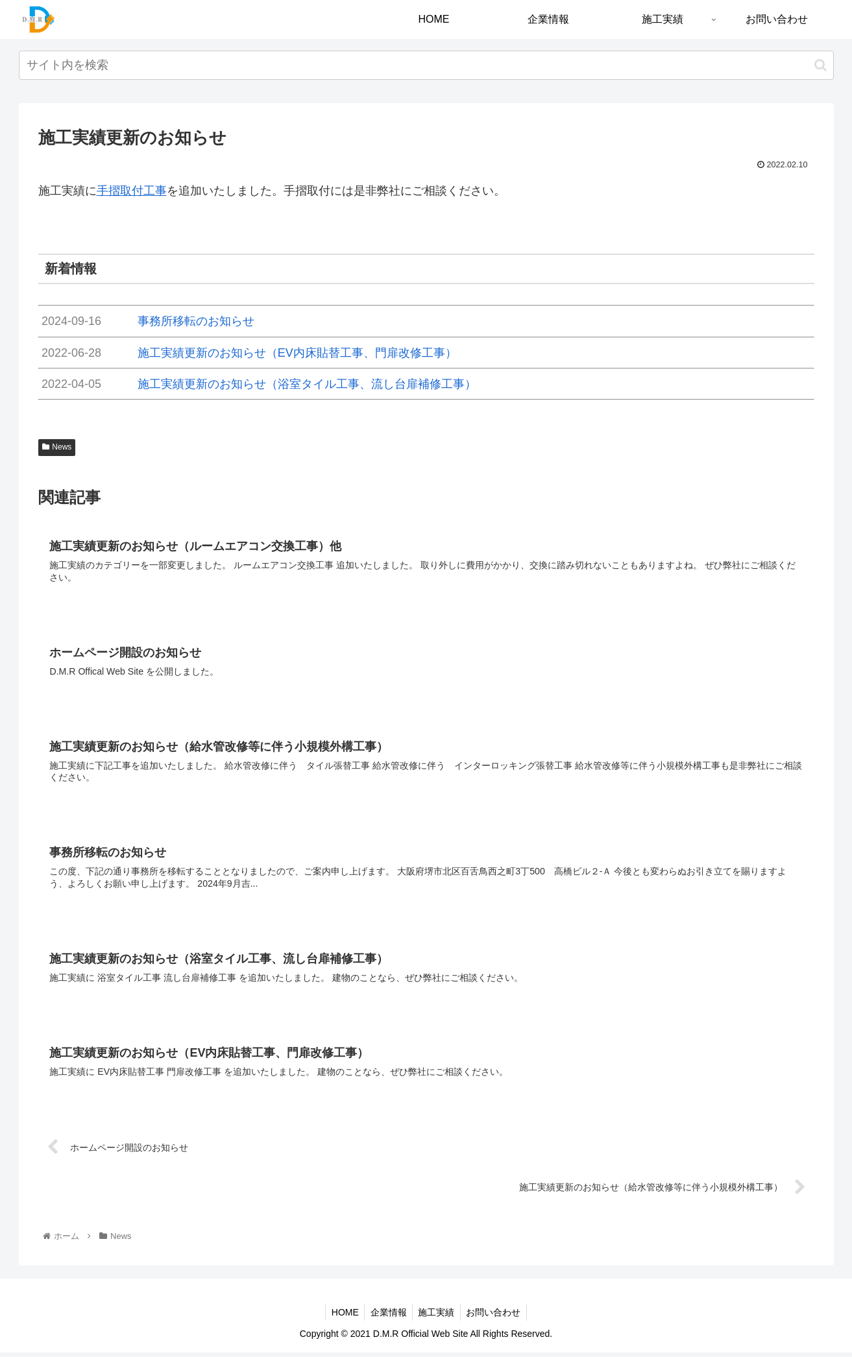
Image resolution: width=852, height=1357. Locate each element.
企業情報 (387, 1316)
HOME (342, 1316)
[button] (820, 65)
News (57, 446)
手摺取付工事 (132, 190)
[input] (426, 65)
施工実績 (437, 1316)
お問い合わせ (496, 1316)
